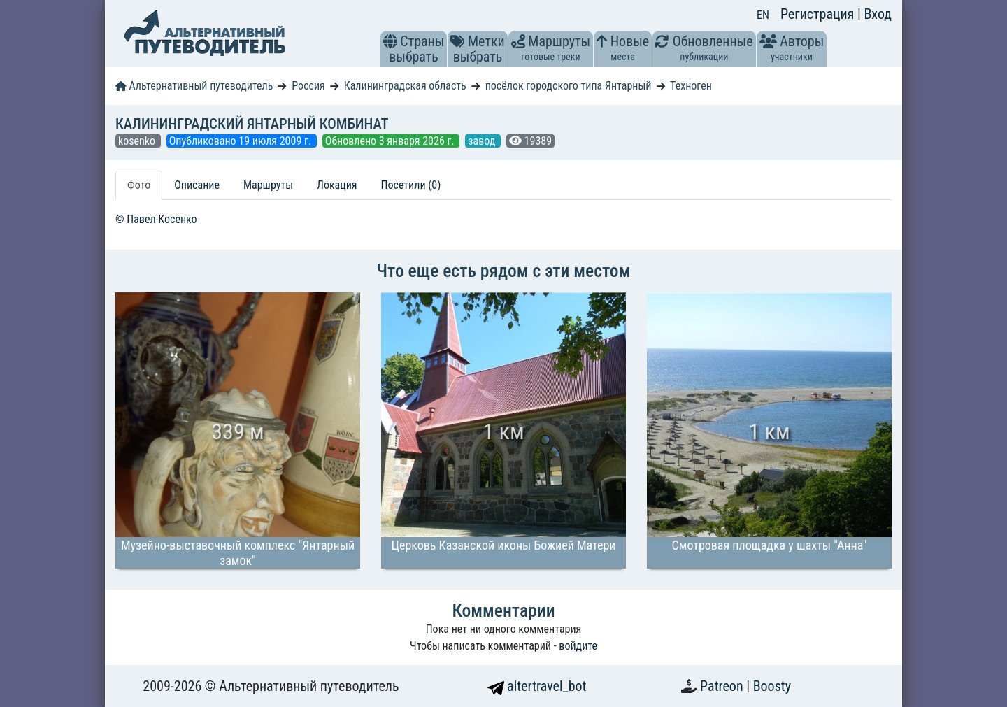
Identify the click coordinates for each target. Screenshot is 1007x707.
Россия (308, 85)
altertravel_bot (537, 686)
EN (763, 15)
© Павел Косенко (156, 219)
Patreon (723, 686)
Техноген (691, 85)
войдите (578, 645)
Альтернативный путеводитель (194, 85)
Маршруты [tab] (268, 185)
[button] (390, 41)
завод (483, 141)
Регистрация (818, 14)
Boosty (772, 686)
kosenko (138, 141)
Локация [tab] (337, 185)
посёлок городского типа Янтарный (568, 85)
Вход (878, 14)
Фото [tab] (138, 185)
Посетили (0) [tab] (411, 185)
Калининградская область (405, 85)
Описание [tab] (197, 185)
